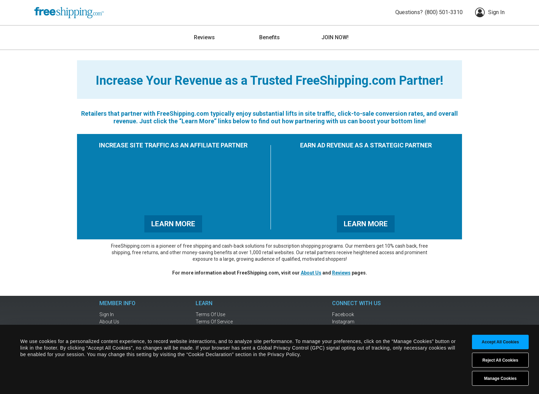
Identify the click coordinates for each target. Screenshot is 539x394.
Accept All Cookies (500, 342)
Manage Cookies (500, 378)
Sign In (490, 12)
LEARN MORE (173, 224)
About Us (311, 273)
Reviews (341, 273)
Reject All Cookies (500, 360)
